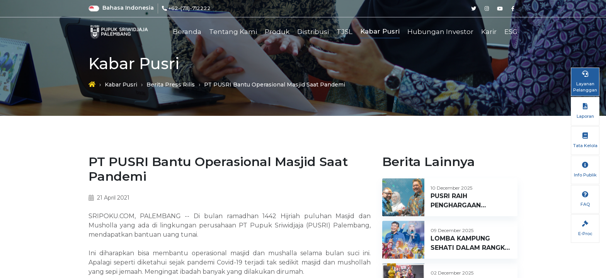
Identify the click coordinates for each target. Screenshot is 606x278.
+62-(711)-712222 (190, 8)
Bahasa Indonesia (128, 7)
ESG (510, 32)
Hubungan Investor (440, 32)
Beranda (187, 32)
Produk (277, 32)
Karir (489, 32)
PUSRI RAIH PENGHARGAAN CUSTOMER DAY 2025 (466, 201)
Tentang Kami (233, 32)
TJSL (344, 32)
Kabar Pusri (380, 31)
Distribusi (313, 32)
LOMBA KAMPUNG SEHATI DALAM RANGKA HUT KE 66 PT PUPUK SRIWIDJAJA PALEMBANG (470, 244)
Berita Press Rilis (170, 84)
